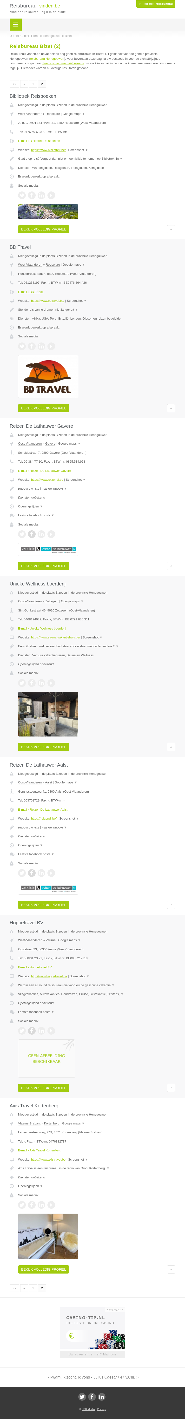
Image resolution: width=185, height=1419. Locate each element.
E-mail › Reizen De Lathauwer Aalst (42, 809)
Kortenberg (51, 1123)
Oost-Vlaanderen (30, 443)
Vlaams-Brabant (29, 1123)
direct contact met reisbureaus (63, 63)
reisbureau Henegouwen (47, 58)
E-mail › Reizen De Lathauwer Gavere (44, 471)
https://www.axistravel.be (48, 1159)
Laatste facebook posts (36, 515)
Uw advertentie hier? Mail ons (92, 1354)
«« (14, 84)
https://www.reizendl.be (47, 479)
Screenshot (78, 150)
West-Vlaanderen (30, 114)
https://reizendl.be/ (44, 818)
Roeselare (53, 114)
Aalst (48, 782)
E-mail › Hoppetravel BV (35, 967)
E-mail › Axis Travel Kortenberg (39, 1150)
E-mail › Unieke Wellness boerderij (42, 628)
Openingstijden (30, 506)
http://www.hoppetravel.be (49, 976)
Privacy (101, 1409)
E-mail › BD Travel (30, 292)
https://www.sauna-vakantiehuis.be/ (55, 637)
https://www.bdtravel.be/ (47, 300)
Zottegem (52, 601)
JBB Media (88, 1409)
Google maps (74, 114)
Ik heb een (156, 4)
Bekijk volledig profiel (43, 229)
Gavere (50, 443)
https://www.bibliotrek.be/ (48, 150)
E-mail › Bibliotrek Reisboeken (39, 141)
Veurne (51, 940)
